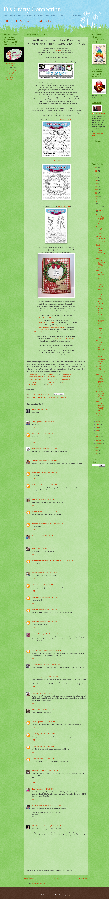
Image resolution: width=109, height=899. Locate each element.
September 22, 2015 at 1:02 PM (46, 734)
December (99, 199)
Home (8, 21)
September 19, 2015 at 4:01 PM (47, 609)
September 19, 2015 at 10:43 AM (64, 560)
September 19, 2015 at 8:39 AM (45, 499)
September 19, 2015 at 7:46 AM (47, 460)
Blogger (69, 895)
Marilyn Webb (33, 374)
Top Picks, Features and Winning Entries (33, 21)
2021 (96, 177)
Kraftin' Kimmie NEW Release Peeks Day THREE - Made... (100, 318)
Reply (33, 415)
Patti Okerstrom (12, 80)
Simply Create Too (44, 329)
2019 (96, 183)
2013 (96, 450)
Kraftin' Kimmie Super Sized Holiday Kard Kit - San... (100, 263)
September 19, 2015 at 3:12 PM (47, 597)
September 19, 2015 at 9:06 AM (53, 524)
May (97, 430)
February (99, 440)
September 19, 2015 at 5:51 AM (45, 422)
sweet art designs (37, 664)
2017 (96, 190)
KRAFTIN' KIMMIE (55, 50)
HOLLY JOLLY (58, 161)
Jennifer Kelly (12, 70)
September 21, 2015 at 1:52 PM (44, 693)
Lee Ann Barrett (52, 379)
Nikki (33, 709)
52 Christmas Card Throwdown (48, 318)
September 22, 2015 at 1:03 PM (46, 746)
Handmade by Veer (38, 524)
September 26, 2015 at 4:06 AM (51, 826)
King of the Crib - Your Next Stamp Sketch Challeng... (100, 395)
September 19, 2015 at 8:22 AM (47, 473)
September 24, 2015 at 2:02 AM (49, 770)
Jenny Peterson (66, 385)
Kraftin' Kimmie (12, 74)
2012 (96, 453)
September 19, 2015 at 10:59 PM (51, 634)
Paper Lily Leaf (36, 650)
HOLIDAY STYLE (64, 206)
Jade (33, 585)
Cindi (33, 548)
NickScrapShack (37, 805)
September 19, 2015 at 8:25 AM (50, 485)
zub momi (35, 448)
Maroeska (35, 460)
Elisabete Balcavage (35, 379)
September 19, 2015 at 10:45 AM (48, 573)
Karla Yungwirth (12, 72)
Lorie (33, 499)
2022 (96, 174)
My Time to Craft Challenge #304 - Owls (100, 368)
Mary (33, 536)
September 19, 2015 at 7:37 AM (47, 448)
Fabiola (34, 722)
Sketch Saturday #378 (99, 386)
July (97, 424)
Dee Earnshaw (36, 485)
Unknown (35, 434)
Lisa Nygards (51, 377)
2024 (96, 168)
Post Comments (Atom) (39, 883)
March (98, 437)
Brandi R (34, 511)
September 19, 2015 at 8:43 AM (47, 511)
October (98, 207)
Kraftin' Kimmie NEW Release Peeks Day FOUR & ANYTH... (100, 298)
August (98, 421)
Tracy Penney (33, 382)
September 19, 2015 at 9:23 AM (45, 536)
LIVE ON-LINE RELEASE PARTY (62, 338)
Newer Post (29, 879)
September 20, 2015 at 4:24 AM (52, 664)
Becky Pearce (66, 379)
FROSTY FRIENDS (65, 120)
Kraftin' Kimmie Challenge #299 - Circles (99, 230)
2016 (96, 193)
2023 (96, 171)
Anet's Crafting (36, 634)
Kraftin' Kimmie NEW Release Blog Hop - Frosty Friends (100, 284)
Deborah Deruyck (52, 385)
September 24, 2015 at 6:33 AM (52, 805)
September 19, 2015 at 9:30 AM (45, 548)
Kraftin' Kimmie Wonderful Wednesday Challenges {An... (100, 406)
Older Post (83, 879)
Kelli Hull (50, 374)
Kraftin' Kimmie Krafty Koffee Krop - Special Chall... (100, 359)
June (97, 427)
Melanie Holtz (66, 374)
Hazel (33, 789)
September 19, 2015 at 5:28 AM (46, 409)
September (99, 210)
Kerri (33, 422)
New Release (56, 397)
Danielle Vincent (34, 385)
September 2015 (65, 397)
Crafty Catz (41, 325)
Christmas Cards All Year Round (45, 322)
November (99, 202)
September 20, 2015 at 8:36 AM (49, 677)
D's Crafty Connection (32, 9)
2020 (96, 180)
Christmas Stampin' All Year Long (44, 332)
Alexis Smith (66, 377)
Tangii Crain (51, 382)
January (98, 443)
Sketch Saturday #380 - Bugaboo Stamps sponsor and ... (100, 250)
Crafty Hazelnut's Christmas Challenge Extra (52, 327)
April (98, 434)
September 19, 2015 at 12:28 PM (44, 585)
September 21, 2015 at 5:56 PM (45, 709)
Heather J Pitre (12, 67)
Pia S (33, 693)
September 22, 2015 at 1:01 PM (46, 722)
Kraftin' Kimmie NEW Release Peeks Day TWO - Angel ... (100, 332)
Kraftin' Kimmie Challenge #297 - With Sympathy (100, 378)
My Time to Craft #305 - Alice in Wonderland (100, 239)
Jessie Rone (65, 382)
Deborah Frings (36, 826)
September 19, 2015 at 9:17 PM (47, 621)
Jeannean (35, 573)
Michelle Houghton (12, 78)
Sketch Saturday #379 (99, 308)
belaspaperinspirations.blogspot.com (43, 560)
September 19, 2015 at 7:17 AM (47, 434)
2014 (96, 447)
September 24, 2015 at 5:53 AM (45, 789)
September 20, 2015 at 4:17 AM (51, 650)
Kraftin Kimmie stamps (45, 397)
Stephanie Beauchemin (36, 377)
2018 (96, 187)
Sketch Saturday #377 (99, 415)
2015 (96, 196)
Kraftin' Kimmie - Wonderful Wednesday (100, 273)
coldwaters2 (35, 770)
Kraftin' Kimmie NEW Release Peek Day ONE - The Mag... (100, 346)
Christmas (34, 397)
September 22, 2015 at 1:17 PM (46, 758)
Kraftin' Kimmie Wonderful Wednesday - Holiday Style (100, 219)
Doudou (34, 409)
